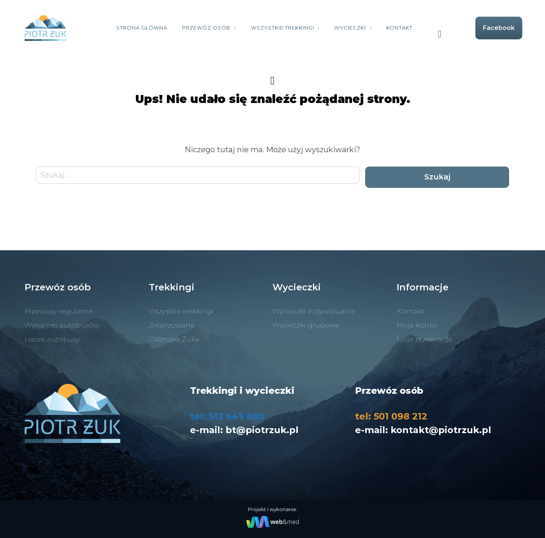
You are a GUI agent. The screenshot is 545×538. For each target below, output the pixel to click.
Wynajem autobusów (62, 325)
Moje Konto (417, 325)
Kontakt (399, 28)
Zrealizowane (172, 325)
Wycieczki (350, 28)
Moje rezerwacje (424, 339)
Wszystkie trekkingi (282, 28)
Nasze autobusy (52, 339)
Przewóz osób (206, 28)
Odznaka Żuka (174, 339)
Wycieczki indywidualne (313, 311)
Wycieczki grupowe (305, 325)
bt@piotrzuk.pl (262, 429)
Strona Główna (141, 28)
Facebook (499, 27)
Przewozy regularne (59, 311)
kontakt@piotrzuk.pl (441, 429)
